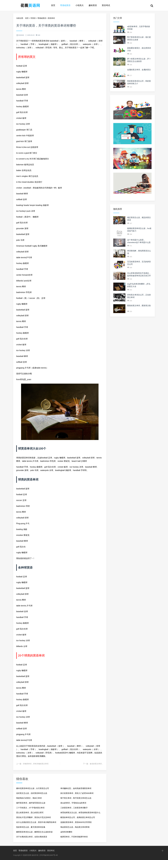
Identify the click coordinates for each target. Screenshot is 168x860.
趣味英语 (93, 5)
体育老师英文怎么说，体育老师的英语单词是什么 (80, 812)
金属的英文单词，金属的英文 (139, 70)
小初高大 (79, 5)
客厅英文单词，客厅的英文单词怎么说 (75, 798)
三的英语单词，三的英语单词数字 (74, 808)
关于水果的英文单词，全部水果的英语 (31, 837)
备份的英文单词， (96, 764)
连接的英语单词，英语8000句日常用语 (76, 822)
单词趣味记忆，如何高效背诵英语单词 (75, 788)
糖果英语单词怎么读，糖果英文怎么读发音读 (34, 832)
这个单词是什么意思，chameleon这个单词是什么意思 (139, 242)
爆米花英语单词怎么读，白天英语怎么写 (32, 788)
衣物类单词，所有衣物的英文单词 (35, 764)
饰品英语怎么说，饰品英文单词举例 (74, 827)
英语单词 (51, 18)
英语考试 (106, 5)
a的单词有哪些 (66, 832)
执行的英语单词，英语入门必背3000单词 (76, 793)
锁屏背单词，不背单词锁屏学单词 (74, 837)
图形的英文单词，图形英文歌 (139, 305)
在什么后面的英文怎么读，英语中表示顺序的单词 (36, 822)
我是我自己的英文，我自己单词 (29, 798)
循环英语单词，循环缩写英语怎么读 (30, 803)
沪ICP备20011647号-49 (49, 855)
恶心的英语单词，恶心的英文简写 (29, 812)
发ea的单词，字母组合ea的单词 (73, 803)
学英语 (33, 18)
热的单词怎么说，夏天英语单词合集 (30, 827)
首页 (53, 5)
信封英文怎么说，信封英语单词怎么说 (31, 793)
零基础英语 (65, 5)
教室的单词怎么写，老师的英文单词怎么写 (77, 817)
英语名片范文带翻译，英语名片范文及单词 (33, 817)
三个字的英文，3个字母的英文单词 (30, 808)
